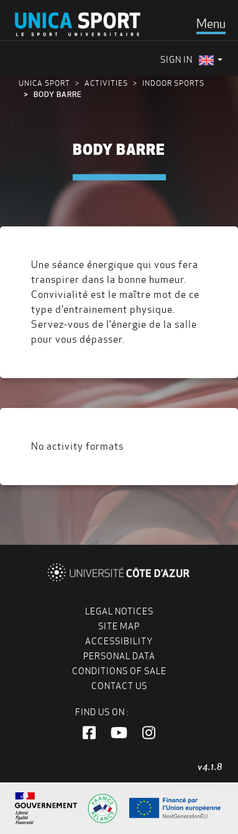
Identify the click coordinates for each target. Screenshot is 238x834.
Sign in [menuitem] (176, 59)
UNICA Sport (44, 83)
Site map (119, 626)
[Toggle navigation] (211, 23)
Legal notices (119, 611)
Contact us (119, 686)
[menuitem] (211, 60)
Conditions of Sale (119, 671)
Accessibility (119, 641)
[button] (89, 733)
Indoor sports (173, 83)
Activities (106, 83)
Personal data (119, 656)
